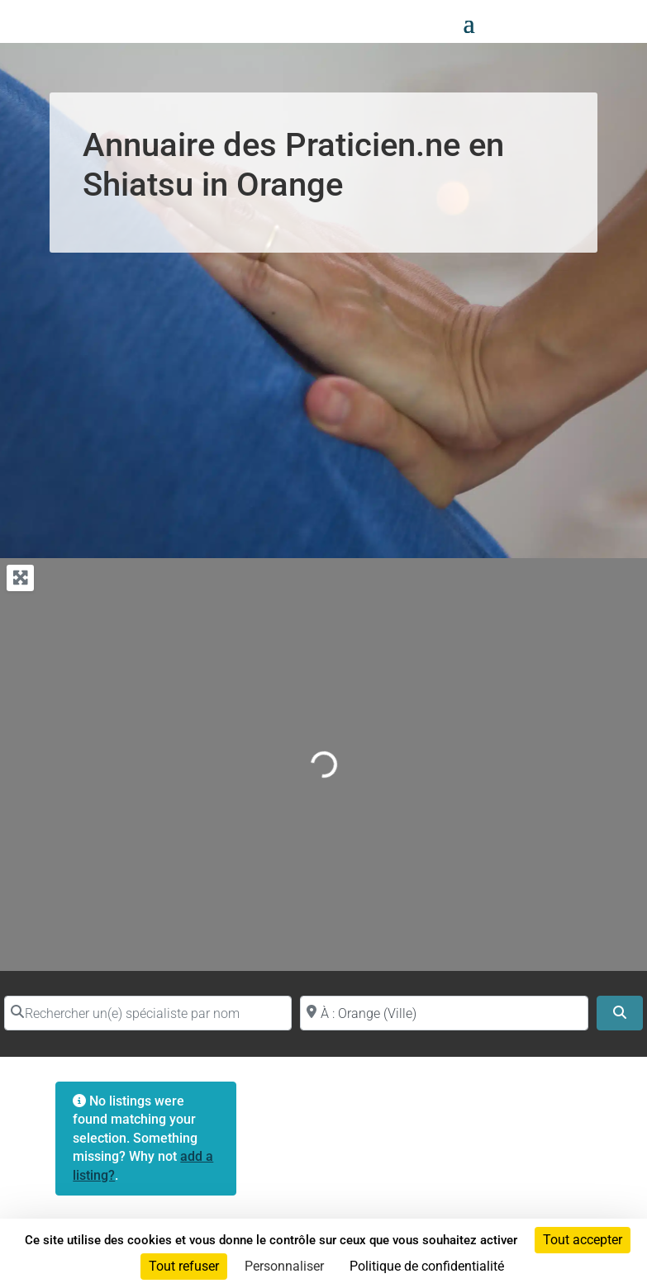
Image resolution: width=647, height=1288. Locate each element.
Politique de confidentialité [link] (427, 1266)
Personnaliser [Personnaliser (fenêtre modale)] (284, 1266)
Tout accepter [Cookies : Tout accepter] (582, 1240)
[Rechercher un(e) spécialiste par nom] (148, 1013)
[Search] (620, 1013)
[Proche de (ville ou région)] (444, 1013)
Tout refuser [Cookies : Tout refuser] (184, 1266)
